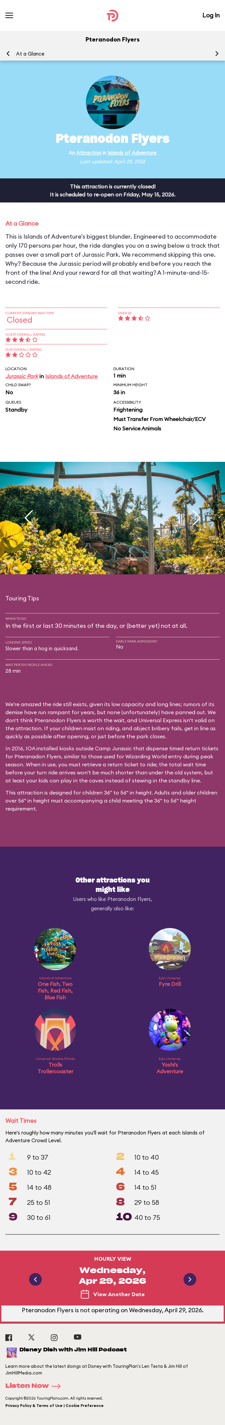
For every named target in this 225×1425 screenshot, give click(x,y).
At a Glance (30, 54)
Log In (211, 15)
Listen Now (35, 1386)
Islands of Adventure (132, 153)
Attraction (88, 153)
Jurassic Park (21, 376)
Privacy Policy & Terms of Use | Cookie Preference (54, 1405)
